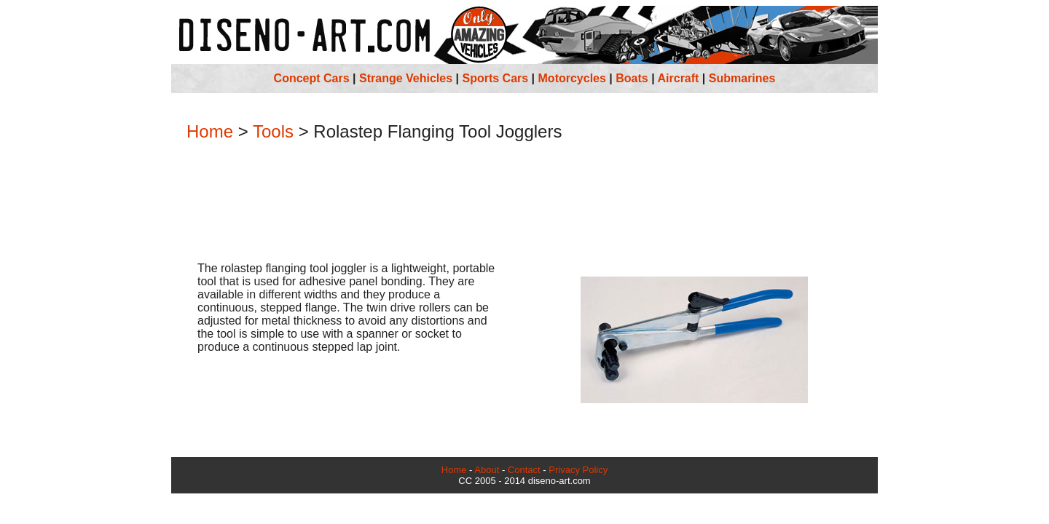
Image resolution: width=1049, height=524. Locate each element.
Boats (632, 78)
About (486, 469)
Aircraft (678, 78)
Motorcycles (572, 78)
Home (209, 131)
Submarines (742, 78)
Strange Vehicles (405, 78)
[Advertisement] (524, 203)
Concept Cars (312, 78)
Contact (524, 469)
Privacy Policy (578, 469)
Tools (273, 131)
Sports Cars (495, 78)
